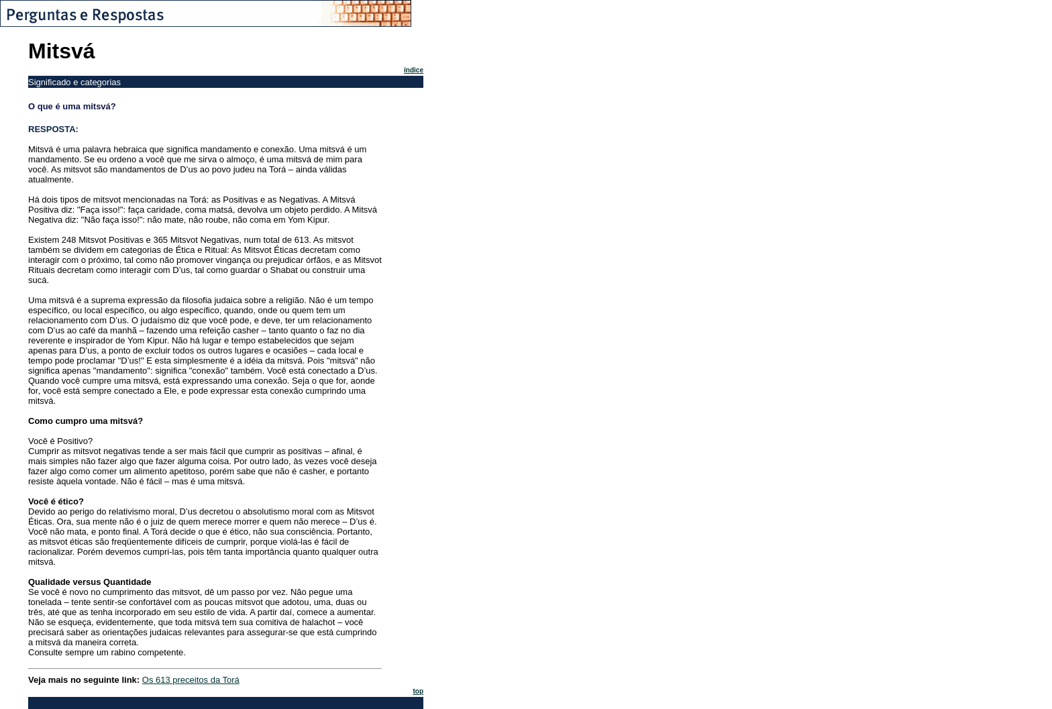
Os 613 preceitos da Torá (191, 680)
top (418, 691)
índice (413, 70)
